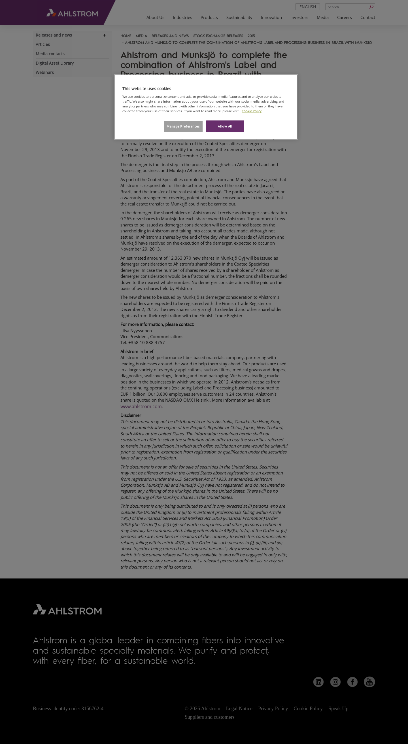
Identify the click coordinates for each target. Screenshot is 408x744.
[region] (206, 107)
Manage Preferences (183, 126)
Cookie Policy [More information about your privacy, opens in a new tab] (252, 111)
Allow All (225, 126)
